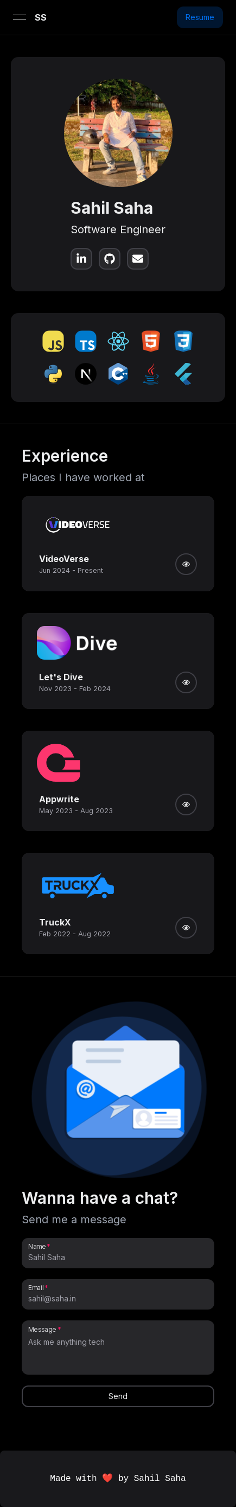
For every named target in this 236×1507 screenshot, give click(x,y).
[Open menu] (19, 17)
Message (42, 1329)
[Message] (118, 1353)
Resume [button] (200, 17)
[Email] (118, 1298)
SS (41, 17)
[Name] (118, 1257)
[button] (125, 1093)
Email (35, 1287)
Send (118, 1396)
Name (37, 1246)
